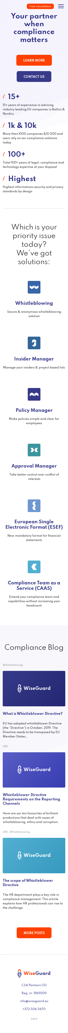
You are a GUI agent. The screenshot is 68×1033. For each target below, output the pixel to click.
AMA (34, 1019)
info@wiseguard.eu (34, 1001)
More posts (34, 933)
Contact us (34, 77)
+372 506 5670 (34, 1009)
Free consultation (40, 6)
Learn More (34, 60)
